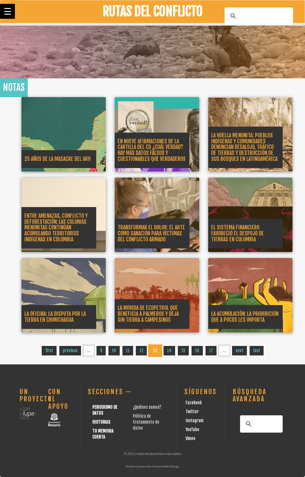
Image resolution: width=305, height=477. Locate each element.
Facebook (194, 402)
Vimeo (190, 438)
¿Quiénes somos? (147, 407)
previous (70, 350)
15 (183, 350)
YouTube (192, 429)
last (256, 350)
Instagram (194, 420)
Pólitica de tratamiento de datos (146, 422)
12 (141, 350)
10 (114, 350)
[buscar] (258, 16)
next (239, 350)
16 (197, 350)
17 (211, 350)
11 (128, 350)
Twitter (192, 411)
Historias (101, 422)
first (49, 350)
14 (169, 350)
